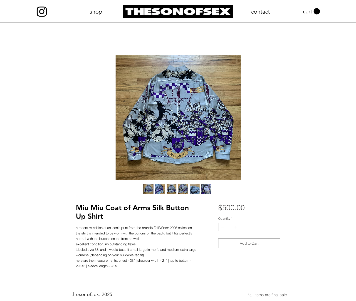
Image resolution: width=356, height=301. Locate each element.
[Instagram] (42, 11)
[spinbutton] (229, 227)
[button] (311, 11)
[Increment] (235, 227)
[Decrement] (222, 227)
